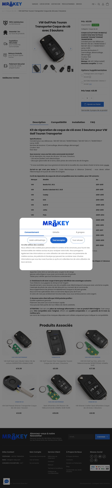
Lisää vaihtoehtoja (37, 240)
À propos (80, 232)
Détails (56, 232)
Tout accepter (58, 240)
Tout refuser (77, 240)
